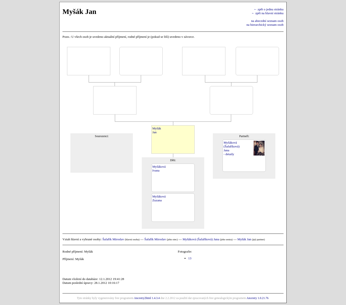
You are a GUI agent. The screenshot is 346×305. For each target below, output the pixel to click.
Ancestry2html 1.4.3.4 (147, 298)
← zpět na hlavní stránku (267, 13)
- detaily (228, 154)
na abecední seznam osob (267, 21)
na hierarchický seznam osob (265, 24)
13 (189, 258)
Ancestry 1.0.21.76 (257, 298)
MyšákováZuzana (159, 198)
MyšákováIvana (159, 168)
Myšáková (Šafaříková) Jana (201, 239)
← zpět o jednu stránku (269, 9)
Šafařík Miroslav (113, 239)
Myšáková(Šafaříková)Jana (231, 146)
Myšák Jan (244, 239)
